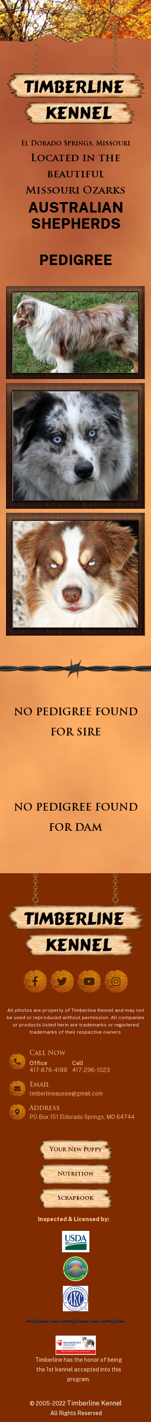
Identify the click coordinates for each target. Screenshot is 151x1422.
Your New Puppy (75, 1150)
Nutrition (75, 1174)
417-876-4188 (48, 1066)
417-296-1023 (91, 1066)
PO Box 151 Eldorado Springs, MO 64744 (81, 1117)
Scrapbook (75, 1198)
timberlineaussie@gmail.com (66, 1093)
